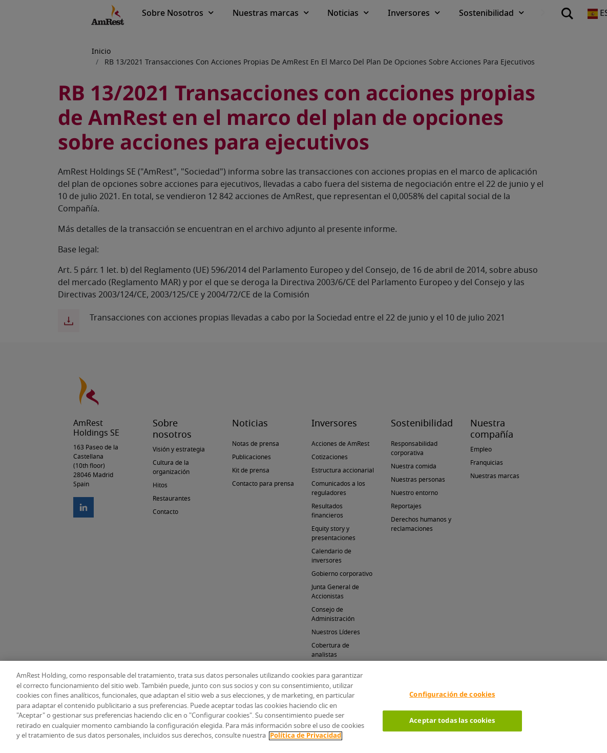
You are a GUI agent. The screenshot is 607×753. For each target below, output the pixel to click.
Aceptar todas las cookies (452, 721)
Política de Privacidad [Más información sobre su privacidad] (305, 736)
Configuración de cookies (452, 695)
